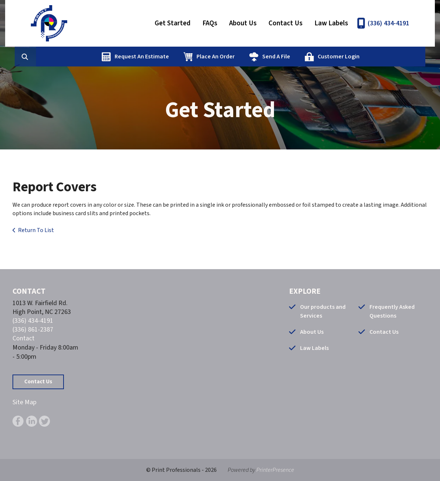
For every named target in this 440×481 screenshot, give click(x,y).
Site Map (24, 402)
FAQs (209, 23)
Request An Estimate (178, 57)
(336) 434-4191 (388, 23)
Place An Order (251, 57)
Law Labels (331, 23)
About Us (243, 23)
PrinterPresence (275, 470)
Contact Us (285, 23)
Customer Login (375, 57)
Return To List (36, 230)
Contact (23, 338)
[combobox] (72, 56)
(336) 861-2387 (32, 329)
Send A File (312, 57)
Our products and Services (323, 311)
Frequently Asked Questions (392, 311)
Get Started (173, 23)
